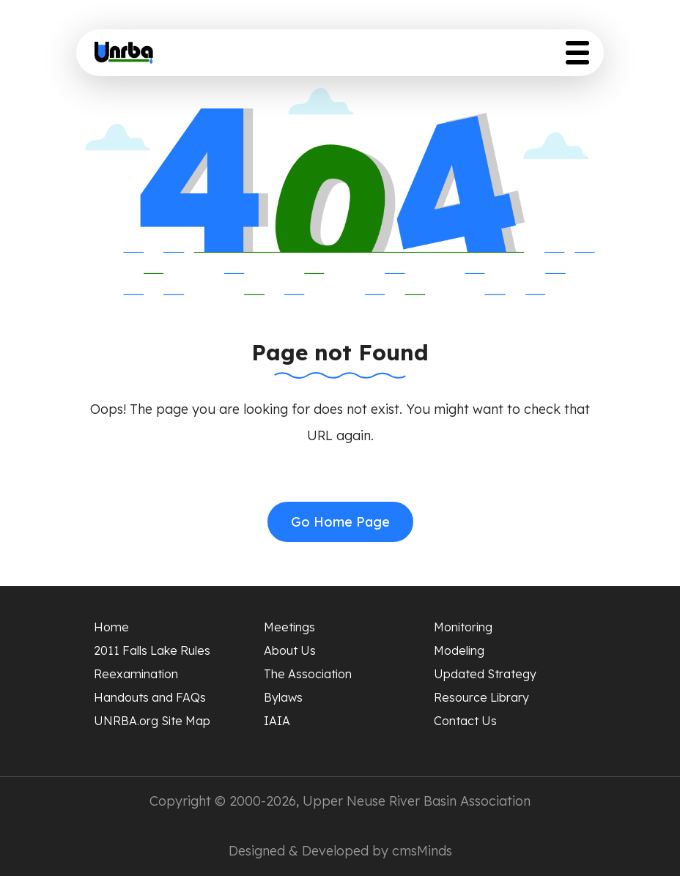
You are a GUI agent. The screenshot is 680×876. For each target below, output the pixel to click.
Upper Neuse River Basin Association (417, 801)
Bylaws (283, 697)
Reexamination (136, 674)
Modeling (459, 650)
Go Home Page (340, 521)
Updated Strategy (485, 674)
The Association (308, 674)
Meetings (289, 627)
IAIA (277, 720)
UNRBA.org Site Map (152, 720)
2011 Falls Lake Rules (152, 650)
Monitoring (463, 627)
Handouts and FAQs (150, 697)
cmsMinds (422, 850)
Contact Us (465, 720)
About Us (290, 650)
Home (111, 627)
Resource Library (481, 697)
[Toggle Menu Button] (577, 52)
